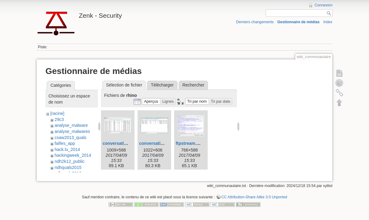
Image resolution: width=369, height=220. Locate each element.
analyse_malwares (72, 131)
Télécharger (162, 84)
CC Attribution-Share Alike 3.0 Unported (254, 197)
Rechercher (193, 84)
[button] (151, 101)
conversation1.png (121, 143)
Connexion (323, 5)
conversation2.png (158, 143)
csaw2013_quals (70, 137)
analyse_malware (71, 125)
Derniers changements (255, 22)
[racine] (57, 113)
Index (327, 22)
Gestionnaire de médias (299, 22)
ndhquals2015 (68, 167)
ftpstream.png (190, 143)
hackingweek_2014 (73, 155)
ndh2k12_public (69, 161)
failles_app (65, 143)
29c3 (59, 119)
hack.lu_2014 (67, 149)
